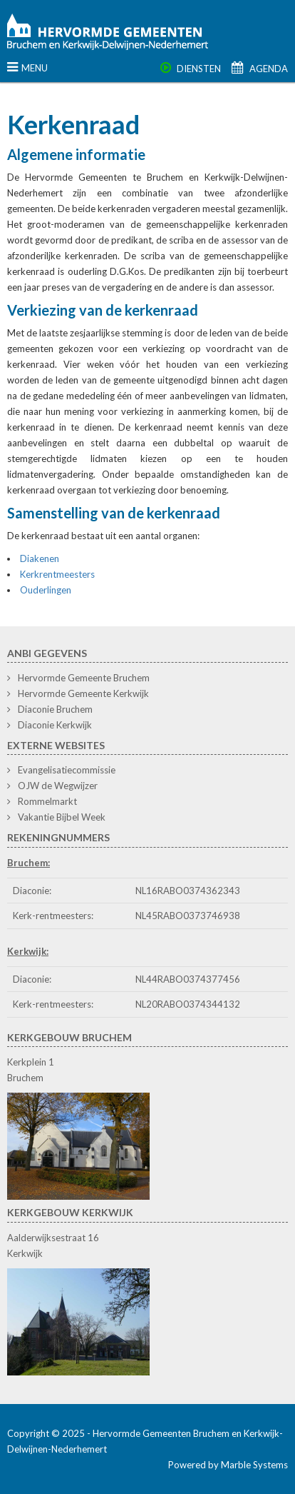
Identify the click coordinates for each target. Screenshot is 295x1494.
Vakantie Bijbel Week (61, 817)
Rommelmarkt (47, 801)
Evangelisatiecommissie (66, 770)
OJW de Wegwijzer (58, 785)
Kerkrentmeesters (57, 574)
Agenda (260, 68)
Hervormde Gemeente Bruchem (84, 677)
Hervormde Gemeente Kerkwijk (83, 693)
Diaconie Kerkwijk (55, 725)
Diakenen (39, 558)
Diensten (190, 68)
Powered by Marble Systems (228, 1464)
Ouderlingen (45, 590)
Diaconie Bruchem (55, 709)
